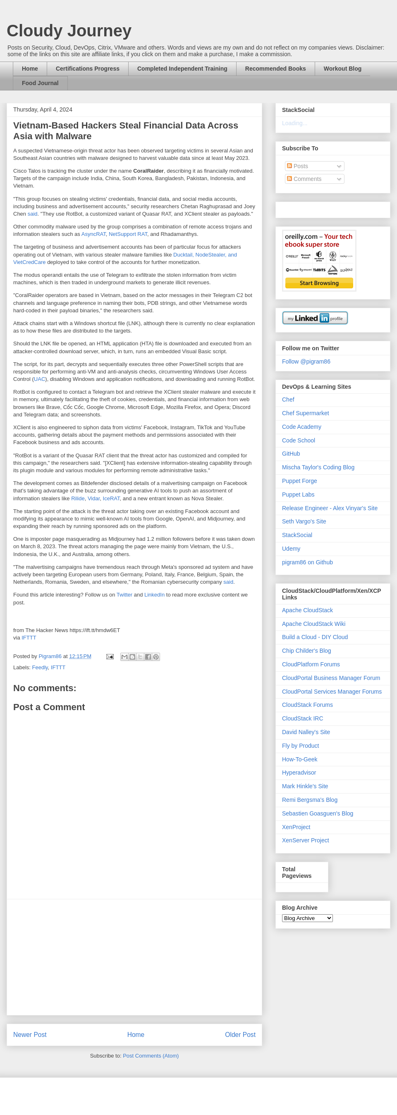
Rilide (78, 498)
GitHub (291, 453)
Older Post (240, 1034)
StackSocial (297, 535)
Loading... (295, 123)
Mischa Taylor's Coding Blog (318, 467)
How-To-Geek (300, 759)
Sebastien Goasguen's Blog (317, 813)
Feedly (40, 667)
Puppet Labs (298, 494)
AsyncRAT (93, 234)
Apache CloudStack (307, 610)
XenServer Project (305, 840)
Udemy (291, 548)
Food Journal (40, 83)
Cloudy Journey (69, 30)
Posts (297, 166)
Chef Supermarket (305, 413)
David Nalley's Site (306, 732)
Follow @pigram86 (306, 361)
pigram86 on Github (307, 562)
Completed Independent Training (182, 68)
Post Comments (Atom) (151, 1056)
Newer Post (30, 1034)
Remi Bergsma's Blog (309, 799)
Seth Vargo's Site (304, 521)
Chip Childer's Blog (306, 650)
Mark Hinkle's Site (305, 786)
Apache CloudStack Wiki (313, 624)
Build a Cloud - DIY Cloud (315, 637)
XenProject (296, 827)
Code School (298, 440)
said (33, 214)
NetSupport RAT (128, 234)
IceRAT (111, 498)
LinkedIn (154, 595)
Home (30, 68)
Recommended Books (275, 68)
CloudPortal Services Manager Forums (332, 691)
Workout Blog (343, 68)
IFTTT (29, 638)
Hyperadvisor (299, 772)
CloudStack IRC (302, 718)
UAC (39, 379)
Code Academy (301, 426)
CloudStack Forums (307, 704)
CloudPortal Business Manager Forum (331, 678)
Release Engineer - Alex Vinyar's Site (330, 508)
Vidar (94, 498)
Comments (304, 179)
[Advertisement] (134, 957)
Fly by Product (300, 745)
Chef (288, 399)
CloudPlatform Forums (311, 664)
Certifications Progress (88, 68)
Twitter (124, 595)
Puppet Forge (299, 481)
